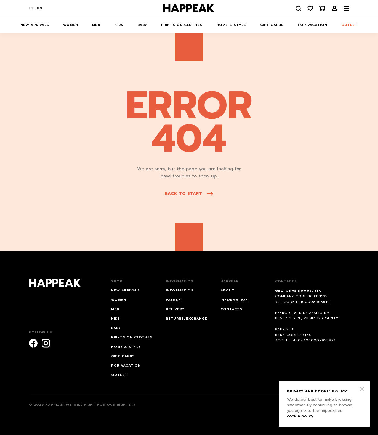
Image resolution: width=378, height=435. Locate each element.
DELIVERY (175, 309)
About (227, 290)
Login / (334, 8)
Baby (142, 24)
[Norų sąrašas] (310, 8)
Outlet (349, 24)
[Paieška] (298, 8)
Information (234, 299)
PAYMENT (175, 299)
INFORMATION (179, 290)
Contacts (231, 309)
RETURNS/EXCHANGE (186, 318)
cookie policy (301, 416)
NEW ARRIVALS (34, 24)
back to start (189, 194)
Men (96, 24)
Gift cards (272, 24)
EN (39, 8)
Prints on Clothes (181, 24)
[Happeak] (189, 8)
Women (70, 24)
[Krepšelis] (322, 8)
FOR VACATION (312, 24)
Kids (119, 24)
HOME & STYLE (231, 24)
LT (31, 8)
